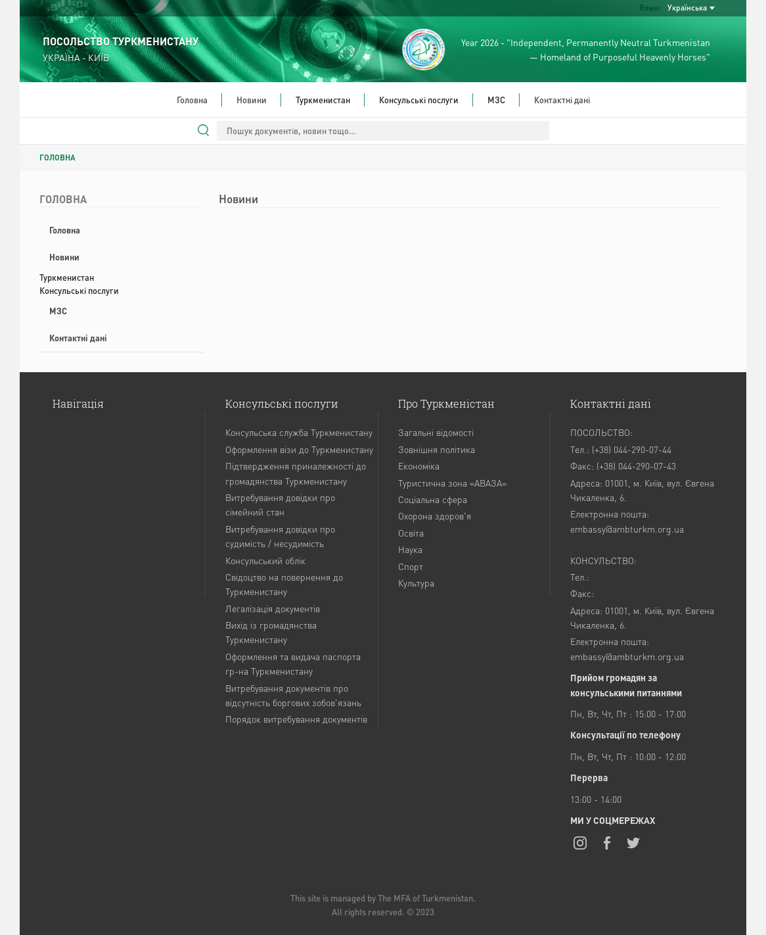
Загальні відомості (436, 432)
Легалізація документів (272, 608)
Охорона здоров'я (434, 515)
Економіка (418, 465)
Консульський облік (265, 560)
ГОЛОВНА (57, 157)
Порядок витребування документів (296, 719)
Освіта (411, 533)
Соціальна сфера (432, 499)
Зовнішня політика (436, 449)
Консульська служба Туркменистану (298, 432)
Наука (410, 549)
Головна (192, 99)
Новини (252, 99)
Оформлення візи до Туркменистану (299, 449)
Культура (416, 582)
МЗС (58, 310)
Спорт (410, 566)
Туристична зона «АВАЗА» (452, 483)
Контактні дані (562, 99)
